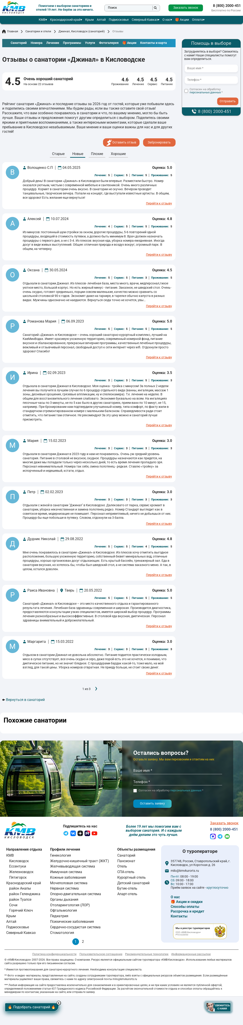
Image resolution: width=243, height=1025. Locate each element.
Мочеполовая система (68, 884)
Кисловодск (19, 862)
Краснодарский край (65, 20)
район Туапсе (20, 900)
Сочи (13, 906)
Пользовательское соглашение (100, 955)
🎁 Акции (182, 20)
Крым (89, 20)
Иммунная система (66, 873)
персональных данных (205, 92)
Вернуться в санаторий (23, 700)
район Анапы (20, 889)
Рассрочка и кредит (187, 912)
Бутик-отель (127, 889)
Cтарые (58, 154)
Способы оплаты (185, 907)
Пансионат (126, 862)
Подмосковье (119, 20)
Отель (122, 867)
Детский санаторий (133, 884)
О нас (166, 20)
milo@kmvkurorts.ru (185, 872)
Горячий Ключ (21, 911)
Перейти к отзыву (159, 203)
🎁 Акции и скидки (186, 903)
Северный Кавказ (145, 20)
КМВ (42, 20)
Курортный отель (131, 878)
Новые (77, 154)
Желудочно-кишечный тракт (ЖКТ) (79, 862)
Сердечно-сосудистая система (75, 928)
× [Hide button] (66, 1002)
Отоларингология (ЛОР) (70, 906)
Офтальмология (63, 911)
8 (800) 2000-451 (227, 6)
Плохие (97, 154)
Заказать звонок (185, 8)
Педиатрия (59, 917)
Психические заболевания (72, 922)
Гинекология (60, 856)
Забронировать (159, 142)
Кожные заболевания (68, 878)
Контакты (179, 917)
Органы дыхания (64, 900)
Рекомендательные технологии (146, 955)
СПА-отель (125, 873)
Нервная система (64, 889)
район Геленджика (24, 895)
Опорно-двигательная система (75, 895)
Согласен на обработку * (206, 91)
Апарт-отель (127, 895)
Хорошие (118, 154)
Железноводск (21, 873)
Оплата (197, 20)
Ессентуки (17, 867)
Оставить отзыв (121, 142)
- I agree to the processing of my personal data (229, 97)
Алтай (101, 20)
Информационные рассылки (191, 955)
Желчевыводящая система (72, 867)
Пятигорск (18, 878)
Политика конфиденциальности (54, 955)
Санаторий (126, 856)
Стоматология (62, 933)
